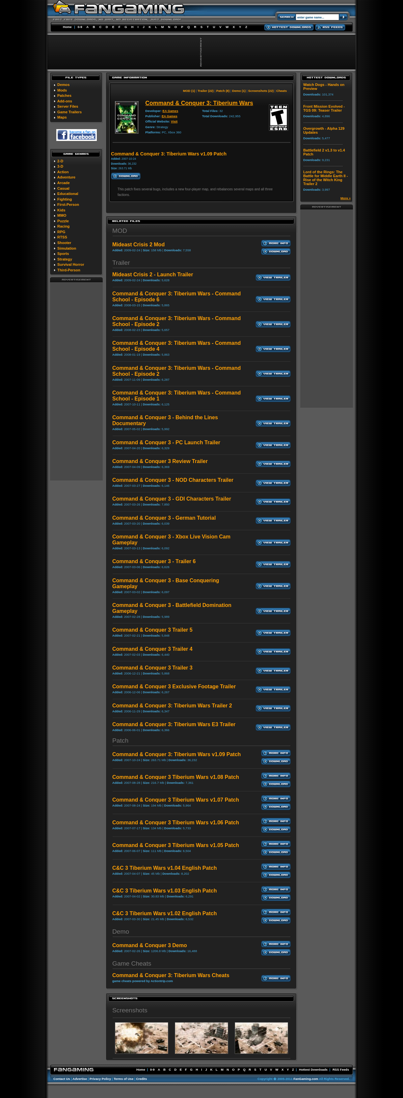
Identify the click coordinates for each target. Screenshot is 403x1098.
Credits (141, 1079)
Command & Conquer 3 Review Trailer (160, 461)
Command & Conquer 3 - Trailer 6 (154, 561)
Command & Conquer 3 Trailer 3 (152, 668)
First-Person (68, 204)
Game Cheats (131, 963)
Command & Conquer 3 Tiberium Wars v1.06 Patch (175, 822)
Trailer (121, 262)
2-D (60, 161)
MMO (61, 215)
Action (63, 172)
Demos (63, 85)
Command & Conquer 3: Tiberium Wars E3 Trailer (173, 724)
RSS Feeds (341, 1069)
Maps (62, 117)
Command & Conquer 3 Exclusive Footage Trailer (174, 686)
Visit (174, 121)
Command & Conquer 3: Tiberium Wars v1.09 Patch (176, 754)
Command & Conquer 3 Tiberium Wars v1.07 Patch (175, 800)
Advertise (79, 1079)
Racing (63, 226)
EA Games (170, 111)
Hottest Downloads (313, 1069)
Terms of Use (123, 1079)
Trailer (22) (206, 91)
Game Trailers (69, 112)
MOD (119, 230)
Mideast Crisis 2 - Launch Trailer (152, 274)
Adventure (66, 177)
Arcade (63, 183)
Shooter (64, 243)
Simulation (66, 248)
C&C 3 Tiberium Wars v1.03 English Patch (164, 890)
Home (67, 27)
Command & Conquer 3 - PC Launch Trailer (166, 442)
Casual (63, 188)
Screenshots (130, 1010)
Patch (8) (223, 91)
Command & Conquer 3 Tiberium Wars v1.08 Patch (175, 777)
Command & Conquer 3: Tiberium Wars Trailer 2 (172, 705)
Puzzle (63, 221)
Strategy (64, 259)
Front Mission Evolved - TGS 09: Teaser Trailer (324, 108)
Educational (67, 194)
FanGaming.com (305, 1079)
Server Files (67, 106)
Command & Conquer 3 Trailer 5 (152, 630)
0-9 (80, 27)
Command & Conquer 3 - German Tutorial (164, 518)
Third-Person (68, 270)
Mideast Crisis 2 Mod (138, 244)
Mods (62, 90)
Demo (120, 931)
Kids (61, 210)
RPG (61, 232)
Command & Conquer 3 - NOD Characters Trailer (172, 480)
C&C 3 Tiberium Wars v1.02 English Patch (164, 913)
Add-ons (64, 101)
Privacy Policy (100, 1079)
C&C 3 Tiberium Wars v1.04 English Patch (164, 868)
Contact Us (61, 1079)
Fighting (64, 199)
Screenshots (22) (261, 91)
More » (345, 198)
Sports (63, 254)
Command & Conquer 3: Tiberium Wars (199, 103)
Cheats (281, 91)
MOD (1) (189, 91)
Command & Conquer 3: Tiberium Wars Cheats (170, 975)
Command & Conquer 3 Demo (149, 945)
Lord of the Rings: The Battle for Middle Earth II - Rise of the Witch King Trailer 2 (325, 178)
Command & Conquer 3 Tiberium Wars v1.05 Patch (175, 845)
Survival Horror (70, 264)
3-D (60, 166)
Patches (64, 95)
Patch (120, 740)
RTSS (62, 237)
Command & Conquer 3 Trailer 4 (152, 649)
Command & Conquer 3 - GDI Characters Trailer (171, 499)
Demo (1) (239, 91)
